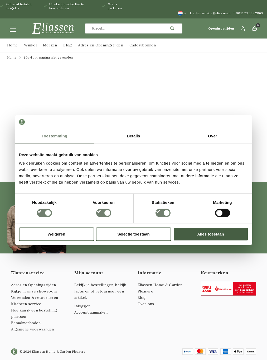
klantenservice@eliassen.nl (210, 13)
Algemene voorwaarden (32, 329)
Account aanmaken (91, 312)
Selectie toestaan (133, 234)
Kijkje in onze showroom (34, 291)
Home (12, 45)
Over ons (146, 303)
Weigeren (56, 234)
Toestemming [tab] (54, 136)
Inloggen (82, 306)
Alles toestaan (210, 234)
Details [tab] (133, 136)
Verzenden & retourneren (34, 297)
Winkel (30, 45)
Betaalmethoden (26, 322)
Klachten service (26, 303)
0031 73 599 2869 (249, 13)
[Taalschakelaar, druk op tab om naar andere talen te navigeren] (182, 13)
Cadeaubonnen (142, 45)
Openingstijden (221, 28)
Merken (50, 45)
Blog (67, 45)
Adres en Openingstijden (100, 45)
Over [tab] (212, 136)
